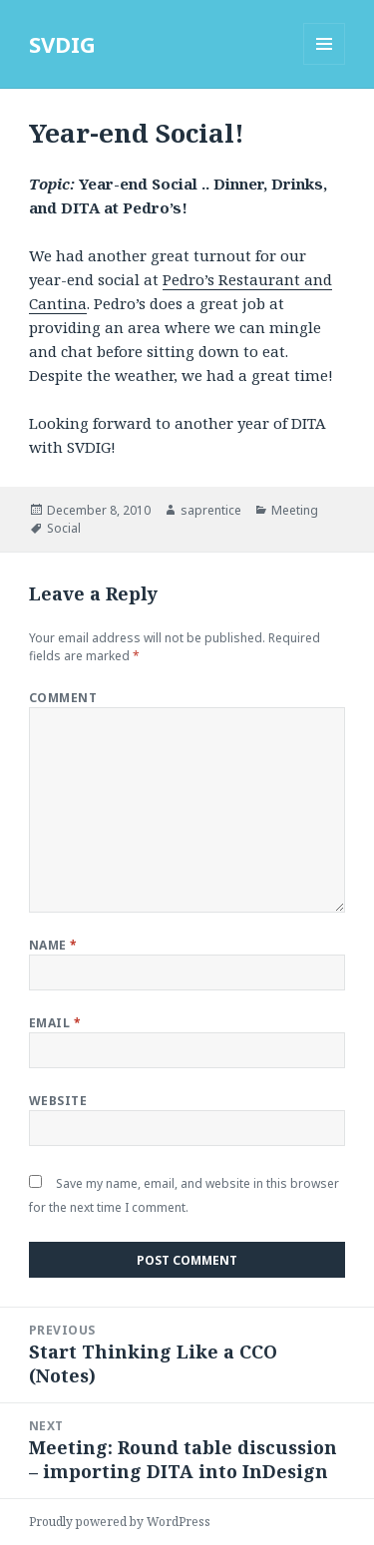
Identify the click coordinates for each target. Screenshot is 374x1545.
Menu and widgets (324, 64)
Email (55, 1022)
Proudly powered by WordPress (119, 1521)
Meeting (294, 510)
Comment (63, 697)
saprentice (211, 510)
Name (53, 945)
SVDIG (62, 44)
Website (58, 1100)
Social (64, 528)
